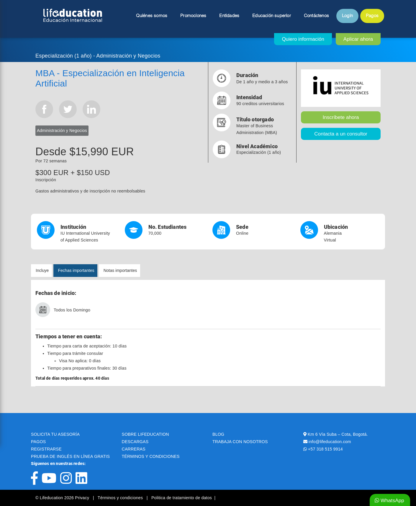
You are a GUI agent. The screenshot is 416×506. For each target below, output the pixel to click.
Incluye (42, 270)
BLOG (218, 434)
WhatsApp (389, 500)
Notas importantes (120, 270)
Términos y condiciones (121, 497)
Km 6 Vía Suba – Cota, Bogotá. (338, 434)
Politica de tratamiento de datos (181, 497)
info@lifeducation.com (330, 441)
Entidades (229, 16)
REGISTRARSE (46, 449)
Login (347, 16)
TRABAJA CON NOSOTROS (240, 441)
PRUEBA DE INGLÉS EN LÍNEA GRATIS (70, 456)
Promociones (193, 16)
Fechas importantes (76, 270)
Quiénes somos (152, 16)
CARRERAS (133, 449)
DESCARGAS (135, 441)
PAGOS (38, 441)
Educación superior (271, 16)
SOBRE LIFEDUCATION (145, 434)
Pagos (372, 16)
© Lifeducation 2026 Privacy (62, 497)
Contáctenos (316, 16)
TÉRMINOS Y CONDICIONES (151, 456)
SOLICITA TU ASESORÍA (55, 434)
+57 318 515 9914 (325, 449)
